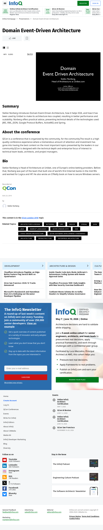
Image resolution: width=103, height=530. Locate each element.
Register (82, 3)
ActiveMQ (50, 227)
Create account (10, 405)
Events (6, 418)
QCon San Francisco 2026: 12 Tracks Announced (20, 288)
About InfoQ (9, 431)
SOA (86, 232)
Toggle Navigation (5, 3)
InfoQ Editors (9, 426)
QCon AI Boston (64, 415)
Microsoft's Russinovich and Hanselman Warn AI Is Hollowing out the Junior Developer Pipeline (22, 297)
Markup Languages (48, 232)
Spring (84, 227)
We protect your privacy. (13, 387)
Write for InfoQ (10, 422)
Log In (6, 409)
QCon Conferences (11, 414)
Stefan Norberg (13, 209)
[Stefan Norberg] (5, 209)
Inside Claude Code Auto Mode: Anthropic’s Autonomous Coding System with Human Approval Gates (68, 278)
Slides (10, 54)
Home (6, 400)
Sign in (95, 3)
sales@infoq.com (31, 517)
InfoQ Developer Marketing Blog (15, 446)
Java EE (72, 227)
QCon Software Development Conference (68, 237)
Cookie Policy (74, 523)
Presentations (24, 19)
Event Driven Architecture (32, 237)
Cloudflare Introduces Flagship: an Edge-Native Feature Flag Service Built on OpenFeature (22, 278)
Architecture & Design (30, 227)
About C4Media (10, 435)
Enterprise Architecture (69, 241)
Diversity (7, 452)
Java (32, 232)
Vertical (4, 47)
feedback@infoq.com (11, 517)
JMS (62, 227)
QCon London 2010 (30, 221)
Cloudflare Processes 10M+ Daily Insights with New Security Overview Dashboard (67, 288)
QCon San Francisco (66, 432)
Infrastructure (45, 241)
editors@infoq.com (54, 517)
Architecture (26, 241)
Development (12, 269)
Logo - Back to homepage (16, 3)
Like (10, 38)
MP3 (5, 54)
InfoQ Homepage (9, 19)
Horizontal (8, 47)
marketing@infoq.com (11, 525)
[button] (25, 381)
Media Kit (7, 439)
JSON (23, 232)
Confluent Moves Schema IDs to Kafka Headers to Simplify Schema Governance (67, 296)
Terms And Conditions (90, 521)
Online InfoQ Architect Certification (62, 406)
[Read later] (18, 38)
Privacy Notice (75, 521)
